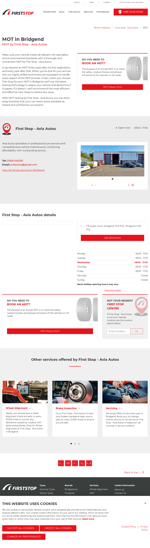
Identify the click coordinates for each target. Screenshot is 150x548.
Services (88, 12)
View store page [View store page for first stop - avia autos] (112, 290)
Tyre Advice (74, 12)
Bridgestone (71, 489)
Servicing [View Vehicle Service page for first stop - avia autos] (114, 408)
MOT (92, 493)
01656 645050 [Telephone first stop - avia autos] (15, 160)
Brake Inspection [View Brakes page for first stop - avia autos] (69, 408)
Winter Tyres (46, 493)
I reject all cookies (58, 528)
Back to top (134, 472)
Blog (61, 12)
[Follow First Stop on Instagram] (61, 463)
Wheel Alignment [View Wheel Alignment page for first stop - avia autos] (19, 408)
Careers (106, 2)
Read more (88, 519)
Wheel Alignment (99, 489)
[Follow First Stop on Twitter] (75, 463)
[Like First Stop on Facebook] (68, 463)
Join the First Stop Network (131, 2)
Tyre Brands (102, 12)
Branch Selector (102, 27)
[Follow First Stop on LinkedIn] (82, 463)
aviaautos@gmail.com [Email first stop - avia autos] (23, 164)
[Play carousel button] (94, 185)
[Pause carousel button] (131, 185)
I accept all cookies (20, 528)
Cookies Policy (128, 526)
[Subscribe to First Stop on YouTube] (89, 463)
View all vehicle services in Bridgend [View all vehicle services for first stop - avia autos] (23, 170)
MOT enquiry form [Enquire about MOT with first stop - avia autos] (112, 87)
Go (136, 331)
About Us (119, 489)
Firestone (69, 493)
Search (77, 2)
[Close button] (146, 505)
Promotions (49, 12)
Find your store (131, 12)
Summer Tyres (47, 489)
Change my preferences (24, 536)
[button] (71, 443)
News (91, 2)
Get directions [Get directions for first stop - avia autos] (112, 237)
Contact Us (120, 493)
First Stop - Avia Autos (126, 27)
